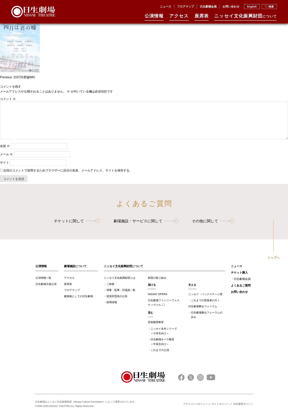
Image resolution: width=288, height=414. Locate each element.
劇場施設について (75, 266)
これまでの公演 (160, 350)
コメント (8, 99)
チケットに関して (69, 221)
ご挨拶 (110, 284)
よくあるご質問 (241, 285)
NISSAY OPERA (157, 294)
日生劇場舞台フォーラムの (206, 315)
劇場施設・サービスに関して (138, 221)
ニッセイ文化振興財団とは (119, 277)
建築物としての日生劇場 (78, 296)
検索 (269, 6)
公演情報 (154, 17)
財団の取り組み (157, 277)
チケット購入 (239, 272)
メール (6, 154)
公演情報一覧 (43, 277)
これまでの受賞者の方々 (205, 300)
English (252, 6)
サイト (4, 162)
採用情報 (111, 302)
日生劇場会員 (208, 6)
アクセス (179, 17)
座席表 (202, 17)
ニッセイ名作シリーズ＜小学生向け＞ (164, 331)
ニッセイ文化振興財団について (123, 266)
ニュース (165, 6)
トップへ (274, 257)
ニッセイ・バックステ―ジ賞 (205, 294)
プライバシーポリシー (195, 404)
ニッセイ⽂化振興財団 (245, 17)
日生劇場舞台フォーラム (202, 306)
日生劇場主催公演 (46, 284)
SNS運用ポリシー (243, 404)
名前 (5, 146)
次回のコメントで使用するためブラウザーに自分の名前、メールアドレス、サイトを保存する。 (67, 170)
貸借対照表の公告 (116, 296)
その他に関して (205, 221)
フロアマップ (185, 6)
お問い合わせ (230, 6)
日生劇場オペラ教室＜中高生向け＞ (162, 342)
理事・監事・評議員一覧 (120, 290)
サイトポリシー (220, 404)
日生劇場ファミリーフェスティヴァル (163, 303)
